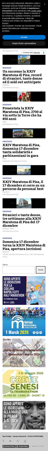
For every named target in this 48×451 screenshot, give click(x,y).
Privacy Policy (10, 446)
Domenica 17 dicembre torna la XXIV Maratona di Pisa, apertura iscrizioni (24, 245)
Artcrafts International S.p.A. (19, 254)
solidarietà (6, 161)
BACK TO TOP (36, 446)
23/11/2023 (7, 211)
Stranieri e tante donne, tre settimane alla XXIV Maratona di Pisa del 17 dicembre (22, 220)
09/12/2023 (7, 141)
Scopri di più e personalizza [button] (24, 43)
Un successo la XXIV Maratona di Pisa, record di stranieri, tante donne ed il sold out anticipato (22, 76)
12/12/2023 (7, 105)
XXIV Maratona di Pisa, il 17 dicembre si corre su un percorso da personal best (24, 185)
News (5, 122)
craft (31, 254)
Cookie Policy (23, 446)
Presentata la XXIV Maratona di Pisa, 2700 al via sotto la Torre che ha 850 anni (22, 113)
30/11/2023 (7, 178)
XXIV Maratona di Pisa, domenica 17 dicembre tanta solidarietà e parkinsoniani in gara (21, 150)
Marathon (6, 85)
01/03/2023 (7, 238)
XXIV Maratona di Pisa (10, 51)
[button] (45, 4)
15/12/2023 (7, 68)
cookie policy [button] (36, 11)
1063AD (5, 254)
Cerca (5, 265)
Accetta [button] (24, 37)
